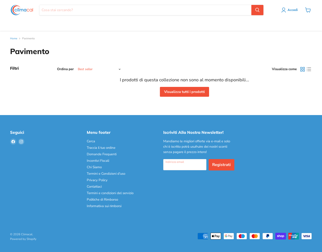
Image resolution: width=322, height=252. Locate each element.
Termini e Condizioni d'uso (106, 173)
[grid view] (302, 69)
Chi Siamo (94, 167)
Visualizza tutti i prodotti (184, 91)
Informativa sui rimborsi (104, 206)
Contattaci (94, 186)
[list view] (309, 69)
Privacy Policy (97, 180)
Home (13, 38)
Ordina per (65, 69)
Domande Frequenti (102, 154)
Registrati (221, 164)
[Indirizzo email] (184, 164)
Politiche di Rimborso (102, 199)
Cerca (91, 141)
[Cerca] (145, 10)
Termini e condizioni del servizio (110, 193)
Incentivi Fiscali (98, 160)
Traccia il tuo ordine (101, 147)
